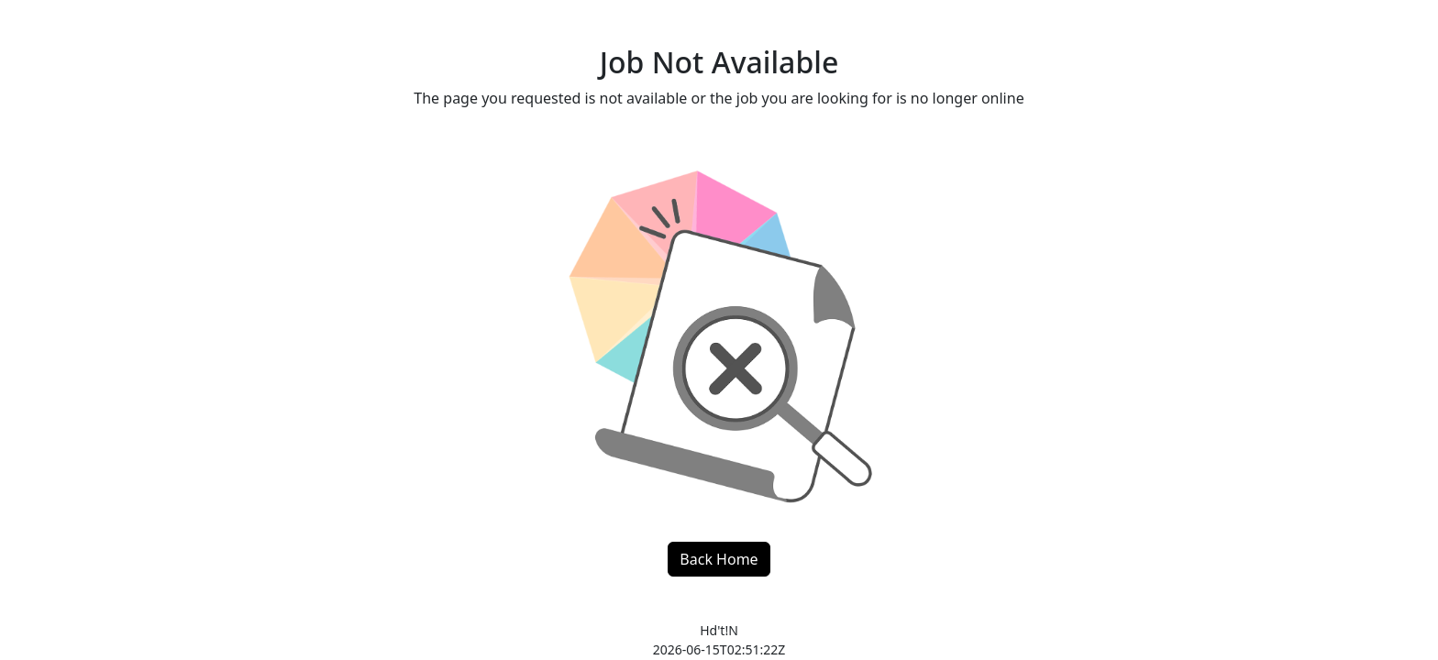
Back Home (719, 559)
